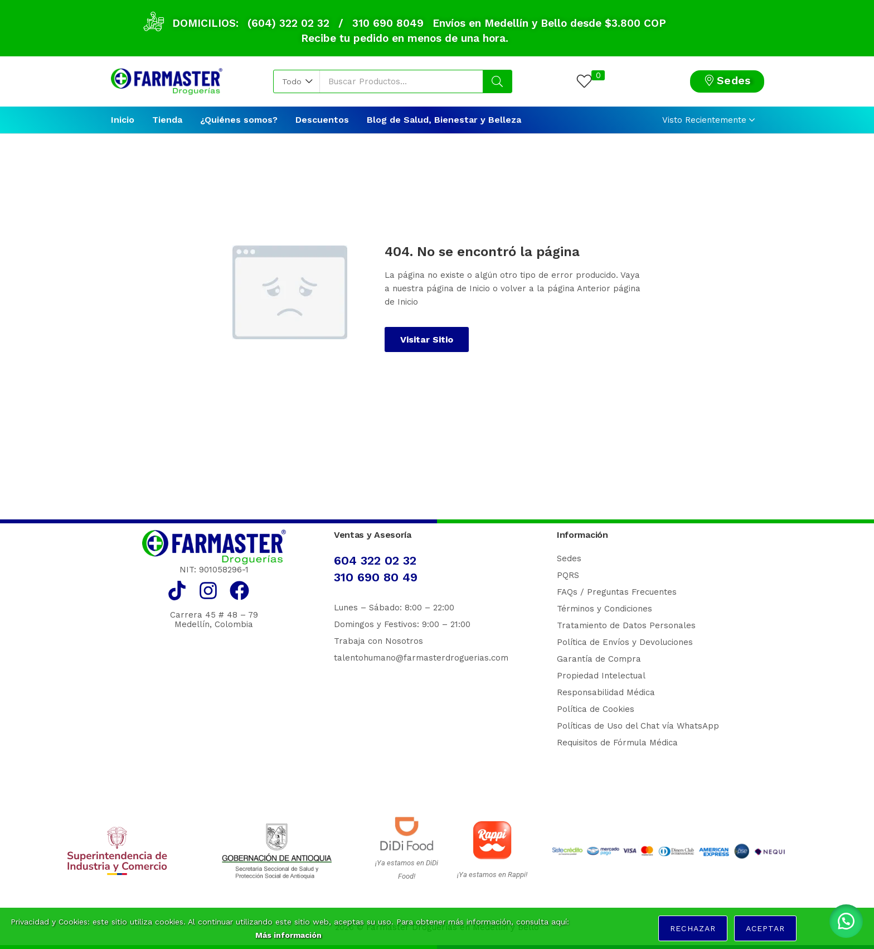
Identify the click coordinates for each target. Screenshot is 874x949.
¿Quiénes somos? (239, 119)
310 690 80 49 (375, 577)
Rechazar (692, 928)
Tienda (167, 119)
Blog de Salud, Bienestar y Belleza (444, 119)
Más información (288, 935)
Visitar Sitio (426, 339)
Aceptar (765, 928)
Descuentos (322, 119)
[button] (297, 81)
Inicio (122, 119)
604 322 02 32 (375, 560)
